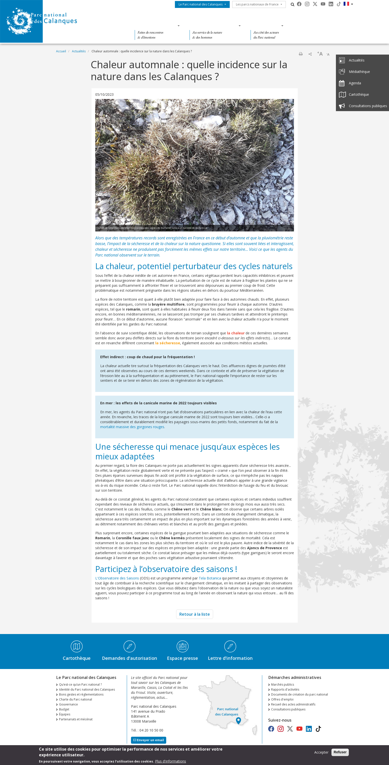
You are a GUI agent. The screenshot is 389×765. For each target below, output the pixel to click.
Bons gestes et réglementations (81, 694)
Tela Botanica (210, 578)
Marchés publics (282, 684)
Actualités (79, 51)
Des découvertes (156, 26)
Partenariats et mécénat (76, 719)
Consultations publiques (288, 709)
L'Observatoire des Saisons (117, 578)
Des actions (265, 26)
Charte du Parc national (75, 699)
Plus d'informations (170, 762)
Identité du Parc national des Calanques (87, 689)
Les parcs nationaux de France (257, 4)
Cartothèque (77, 658)
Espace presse (182, 658)
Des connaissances (213, 26)
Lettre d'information (230, 658)
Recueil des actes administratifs (293, 704)
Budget (64, 709)
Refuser (340, 753)
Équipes (64, 714)
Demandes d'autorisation (129, 658)
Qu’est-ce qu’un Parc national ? (80, 684)
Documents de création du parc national (299, 694)
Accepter (321, 753)
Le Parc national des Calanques (201, 4)
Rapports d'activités (285, 689)
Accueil (61, 51)
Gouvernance (68, 704)
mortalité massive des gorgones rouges (132, 426)
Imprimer (300, 53)
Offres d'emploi (282, 699)
